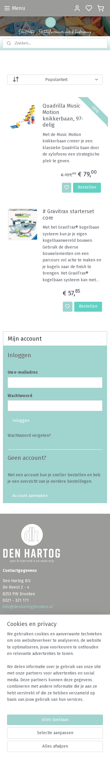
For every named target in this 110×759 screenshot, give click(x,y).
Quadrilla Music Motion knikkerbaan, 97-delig (63, 115)
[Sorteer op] (55, 79)
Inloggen (20, 420)
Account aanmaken (30, 495)
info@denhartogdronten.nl (28, 606)
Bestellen (87, 187)
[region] (55, 669)
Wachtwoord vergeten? (29, 435)
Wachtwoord (20, 395)
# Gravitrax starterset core (68, 214)
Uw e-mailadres (23, 372)
